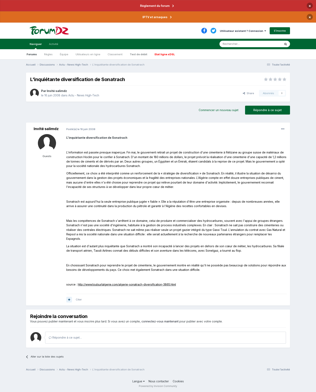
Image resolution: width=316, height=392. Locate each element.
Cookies (178, 381)
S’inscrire (280, 30)
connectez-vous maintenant (160, 321)
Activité (53, 44)
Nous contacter (159, 381)
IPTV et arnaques (154, 17)
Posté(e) (80, 129)
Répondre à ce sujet (267, 110)
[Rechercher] (241, 44)
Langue (138, 381)
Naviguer (36, 45)
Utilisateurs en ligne (88, 54)
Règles (48, 54)
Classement (115, 54)
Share (248, 93)
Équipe (64, 54)
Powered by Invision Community (158, 386)
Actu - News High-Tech (83, 95)
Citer (79, 299)
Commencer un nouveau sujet (218, 110)
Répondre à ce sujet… (65, 337)
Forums (32, 54)
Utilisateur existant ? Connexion (243, 30)
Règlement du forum (155, 5)
